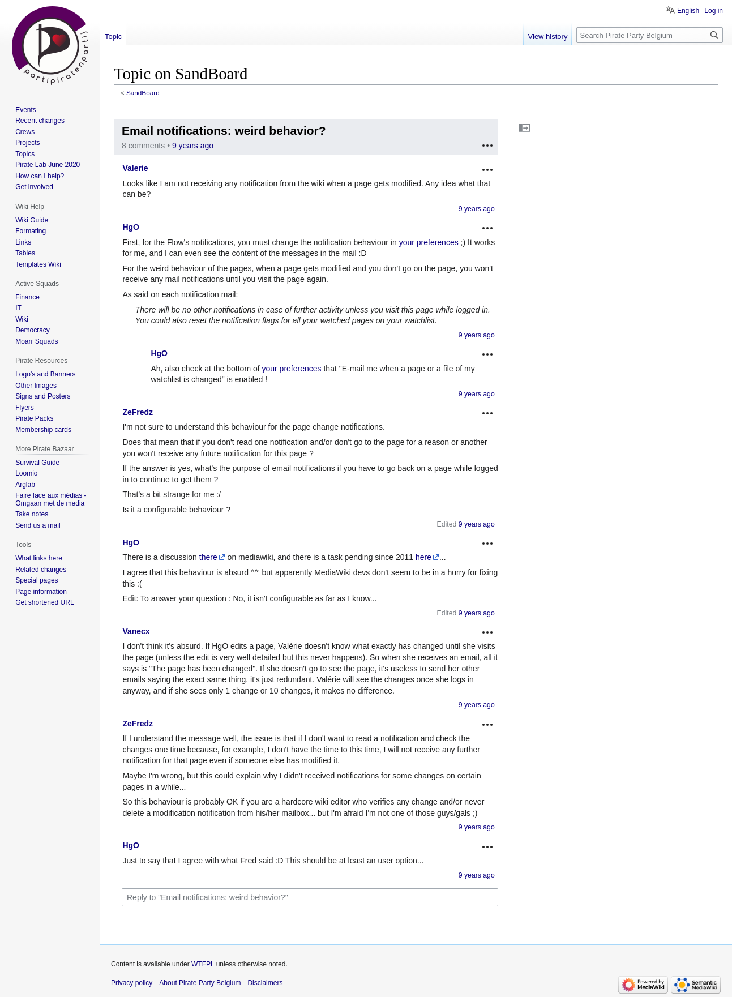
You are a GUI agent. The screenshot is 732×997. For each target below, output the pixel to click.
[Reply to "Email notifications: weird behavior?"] (310, 897)
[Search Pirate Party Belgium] (649, 35)
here (423, 557)
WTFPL (202, 964)
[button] (524, 128)
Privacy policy (131, 983)
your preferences (429, 242)
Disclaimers (264, 983)
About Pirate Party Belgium (200, 983)
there (208, 557)
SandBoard (143, 92)
